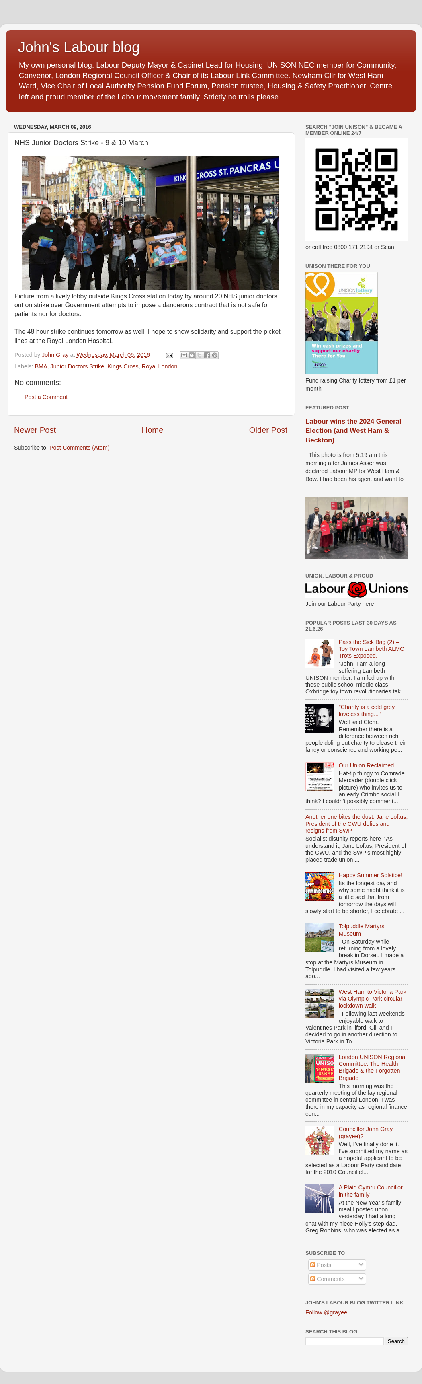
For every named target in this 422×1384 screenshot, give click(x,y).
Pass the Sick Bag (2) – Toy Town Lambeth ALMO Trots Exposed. (372, 649)
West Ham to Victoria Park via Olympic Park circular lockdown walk (372, 999)
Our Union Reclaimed (366, 765)
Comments (327, 1279)
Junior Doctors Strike (77, 366)
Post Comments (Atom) (79, 447)
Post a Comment (46, 397)
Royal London (160, 366)
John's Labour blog (79, 47)
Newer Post (35, 430)
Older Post (268, 430)
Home (153, 430)
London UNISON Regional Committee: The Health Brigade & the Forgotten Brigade (373, 1067)
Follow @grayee (326, 1312)
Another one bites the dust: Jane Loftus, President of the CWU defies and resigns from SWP (356, 824)
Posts (320, 1265)
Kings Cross (123, 366)
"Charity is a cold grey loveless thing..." (367, 710)
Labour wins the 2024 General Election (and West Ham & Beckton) (353, 430)
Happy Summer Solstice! (370, 875)
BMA (41, 366)
